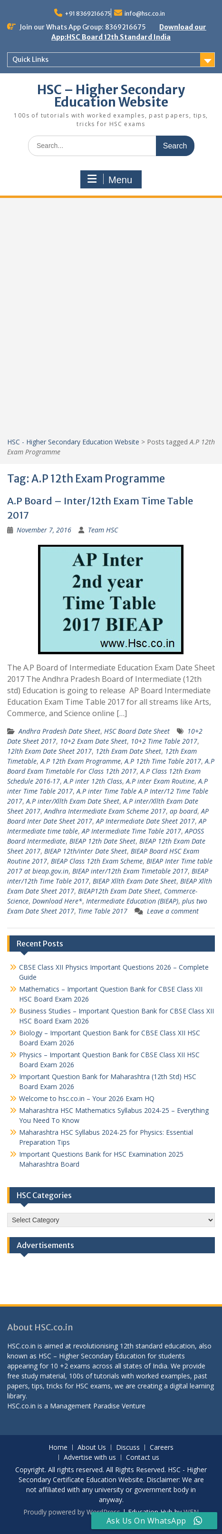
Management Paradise (85, 1405)
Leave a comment (173, 910)
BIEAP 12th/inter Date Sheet (85, 851)
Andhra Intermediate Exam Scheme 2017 (105, 811)
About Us (91, 1448)
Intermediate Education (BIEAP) (132, 900)
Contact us (142, 1458)
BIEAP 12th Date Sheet (102, 841)
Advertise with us (90, 1458)
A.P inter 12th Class (93, 781)
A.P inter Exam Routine (160, 781)
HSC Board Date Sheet (137, 731)
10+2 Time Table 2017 (164, 741)
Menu (109, 179)
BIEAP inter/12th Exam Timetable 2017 (130, 870)
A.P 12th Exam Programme (80, 761)
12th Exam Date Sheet (128, 751)
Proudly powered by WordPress (71, 1511)
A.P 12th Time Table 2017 (163, 761)
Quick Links (30, 59)
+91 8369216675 (88, 13)
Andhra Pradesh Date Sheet (59, 731)
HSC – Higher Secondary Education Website (111, 96)
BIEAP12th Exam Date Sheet (119, 890)
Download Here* (57, 900)
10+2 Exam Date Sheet (93, 741)
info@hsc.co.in (145, 13)
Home (58, 1448)
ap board (183, 811)
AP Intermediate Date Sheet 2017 (145, 821)
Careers (162, 1448)
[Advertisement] (111, 321)
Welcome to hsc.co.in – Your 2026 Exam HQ (86, 1098)
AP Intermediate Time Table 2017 (131, 831)
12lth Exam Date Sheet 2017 (49, 751)
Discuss (128, 1448)
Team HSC (103, 529)
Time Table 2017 (102, 910)
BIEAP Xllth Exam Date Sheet (134, 880)
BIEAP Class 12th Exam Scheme (97, 860)
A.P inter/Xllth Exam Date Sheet (72, 801)
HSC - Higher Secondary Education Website (73, 441)
